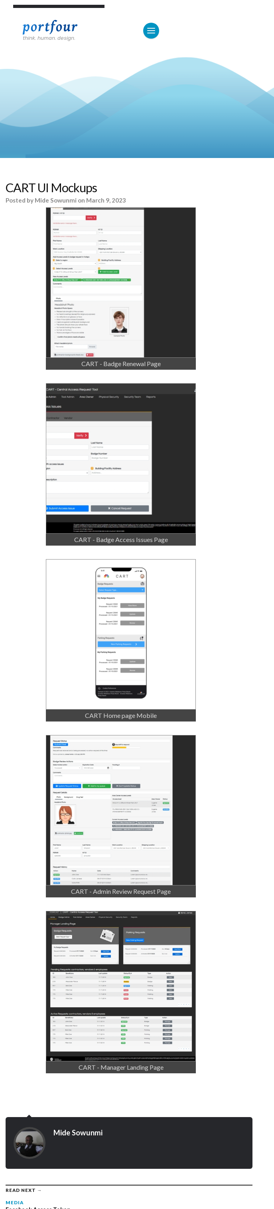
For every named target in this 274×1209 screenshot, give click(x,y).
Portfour (50, 27)
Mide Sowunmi (56, 200)
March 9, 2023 (106, 200)
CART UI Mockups (51, 187)
